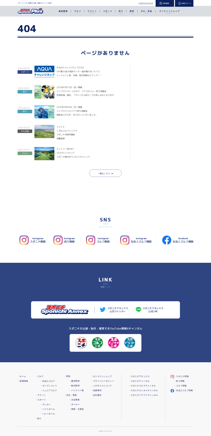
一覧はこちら (105, 173)
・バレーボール (47, 414)
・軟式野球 (74, 385)
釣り (121, 12)
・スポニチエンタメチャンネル (143, 390)
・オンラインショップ (101, 376)
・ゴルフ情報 (180, 385)
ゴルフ (77, 12)
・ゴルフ (39, 376)
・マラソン (40, 395)
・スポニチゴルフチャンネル (142, 385)
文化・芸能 (146, 12)
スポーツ (107, 12)
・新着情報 (23, 381)
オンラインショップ (169, 12)
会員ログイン (186, 3)
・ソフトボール (47, 409)
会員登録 (165, 3)
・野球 (67, 376)
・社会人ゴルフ (47, 381)
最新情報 (63, 12)
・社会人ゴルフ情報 (183, 390)
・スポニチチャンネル (139, 381)
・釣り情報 (179, 381)
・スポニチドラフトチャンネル (143, 395)
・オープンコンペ (48, 385)
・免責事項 (96, 390)
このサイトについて (146, 3)
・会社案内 (96, 395)
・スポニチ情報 (181, 376)
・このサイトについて (101, 385)
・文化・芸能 (70, 395)
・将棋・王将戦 (76, 409)
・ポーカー (74, 404)
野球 (132, 12)
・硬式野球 (74, 381)
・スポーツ (40, 400)
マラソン (92, 12)
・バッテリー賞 (76, 390)
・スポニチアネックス (139, 376)
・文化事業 (74, 400)
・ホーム (22, 376)
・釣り (38, 418)
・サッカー (45, 404)
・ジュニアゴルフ (48, 390)
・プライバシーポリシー (102, 381)
